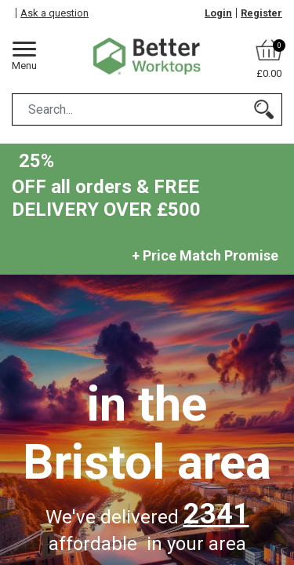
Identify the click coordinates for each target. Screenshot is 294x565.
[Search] (263, 109)
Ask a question (54, 13)
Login (218, 13)
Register (261, 13)
